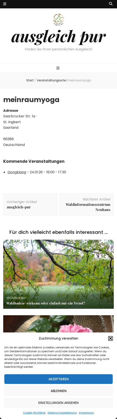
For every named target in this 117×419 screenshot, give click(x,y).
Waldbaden (16, 297)
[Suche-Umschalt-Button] (110, 4)
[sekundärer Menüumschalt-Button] (4, 4)
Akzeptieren (58, 379)
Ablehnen (59, 391)
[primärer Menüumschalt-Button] (58, 68)
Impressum (86, 412)
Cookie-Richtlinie (34, 412)
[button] (110, 338)
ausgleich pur (58, 35)
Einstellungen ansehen (58, 402)
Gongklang (17, 172)
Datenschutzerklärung (62, 412)
